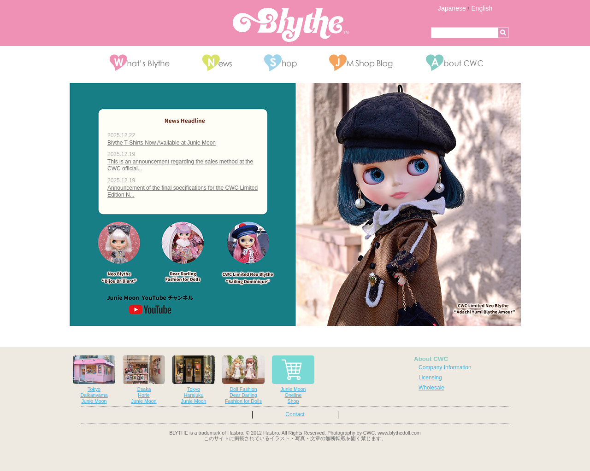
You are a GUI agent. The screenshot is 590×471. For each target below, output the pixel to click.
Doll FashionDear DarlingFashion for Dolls (243, 379)
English (481, 8)
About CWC (431, 358)
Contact (294, 414)
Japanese (452, 8)
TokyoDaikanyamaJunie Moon (94, 379)
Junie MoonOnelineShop (293, 379)
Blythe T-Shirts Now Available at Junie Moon (161, 143)
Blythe (290, 25)
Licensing (430, 377)
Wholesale (431, 387)
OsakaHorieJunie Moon (144, 379)
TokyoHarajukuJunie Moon (193, 379)
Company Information (445, 367)
